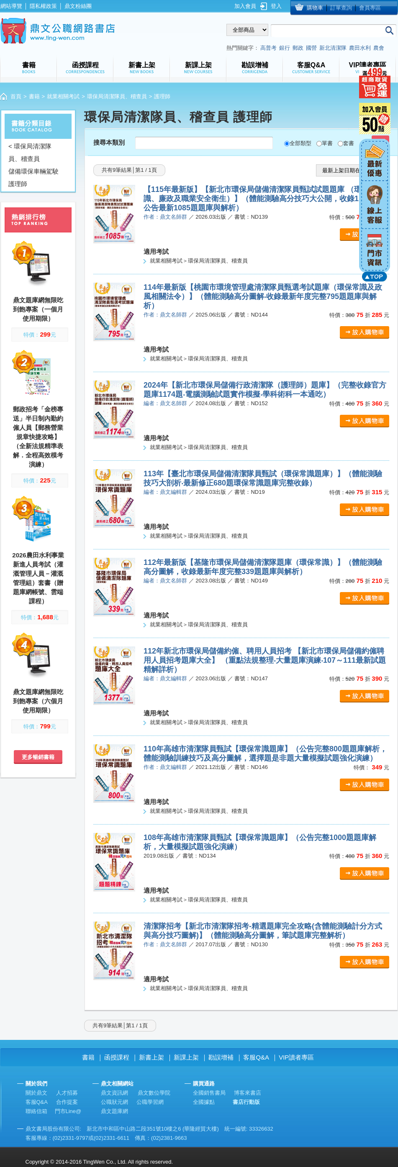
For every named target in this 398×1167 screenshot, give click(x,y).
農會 (378, 48)
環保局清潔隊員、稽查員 (117, 96)
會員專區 (370, 8)
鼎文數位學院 (154, 1093)
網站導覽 (11, 6)
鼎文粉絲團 (78, 6)
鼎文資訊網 (114, 1093)
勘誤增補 (221, 1057)
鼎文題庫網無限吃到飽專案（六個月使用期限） (38, 701)
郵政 (298, 48)
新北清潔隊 (333, 48)
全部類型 (300, 143)
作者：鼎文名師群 (165, 217)
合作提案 (67, 1102)
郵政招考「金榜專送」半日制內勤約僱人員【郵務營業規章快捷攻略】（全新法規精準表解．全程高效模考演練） (38, 437)
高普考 (268, 48)
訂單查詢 (341, 8)
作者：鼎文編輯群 (165, 767)
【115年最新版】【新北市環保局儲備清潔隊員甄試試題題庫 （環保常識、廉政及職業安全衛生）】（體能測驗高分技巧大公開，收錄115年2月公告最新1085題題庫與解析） (265, 198)
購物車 (315, 8)
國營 (311, 48)
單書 (327, 143)
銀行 (284, 48)
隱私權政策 (43, 6)
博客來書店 (247, 1093)
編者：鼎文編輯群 (165, 492)
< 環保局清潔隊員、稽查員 (29, 152)
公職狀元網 (114, 1102)
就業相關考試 (63, 96)
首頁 (15, 96)
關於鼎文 (36, 1093)
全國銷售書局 (209, 1093)
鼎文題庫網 (114, 1111)
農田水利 (360, 48)
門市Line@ (68, 1111)
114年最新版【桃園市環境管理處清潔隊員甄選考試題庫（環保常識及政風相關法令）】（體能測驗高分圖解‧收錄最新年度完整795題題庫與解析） (263, 296)
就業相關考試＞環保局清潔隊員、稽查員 (199, 261)
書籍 (34, 96)
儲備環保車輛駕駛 (33, 171)
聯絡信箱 (36, 1111)
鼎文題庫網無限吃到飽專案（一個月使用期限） (38, 309)
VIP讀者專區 (296, 1057)
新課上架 (186, 1057)
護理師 (17, 183)
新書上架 (151, 1057)
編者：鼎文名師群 (165, 403)
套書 (348, 143)
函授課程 (116, 1057)
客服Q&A (256, 1057)
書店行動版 (246, 1102)
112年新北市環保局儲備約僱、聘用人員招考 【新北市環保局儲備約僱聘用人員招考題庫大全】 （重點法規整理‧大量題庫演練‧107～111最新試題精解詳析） (265, 660)
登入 (276, 6)
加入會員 (245, 6)
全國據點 (204, 1102)
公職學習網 (150, 1102)
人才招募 (67, 1093)
